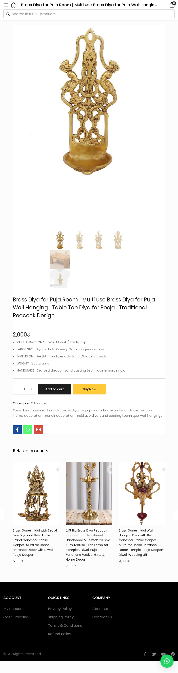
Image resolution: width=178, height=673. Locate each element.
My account (13, 608)
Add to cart (54, 389)
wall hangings (151, 415)
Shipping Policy (61, 617)
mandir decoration (59, 415)
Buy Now (89, 389)
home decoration (27, 415)
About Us (100, 608)
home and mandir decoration (127, 410)
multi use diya (87, 415)
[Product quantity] (24, 389)
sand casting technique (119, 415)
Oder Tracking (15, 617)
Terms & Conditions (65, 625)
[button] (166, 4)
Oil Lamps (39, 403)
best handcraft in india (42, 410)
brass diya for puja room (82, 410)
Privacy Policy (60, 608)
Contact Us (102, 617)
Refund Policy (59, 633)
